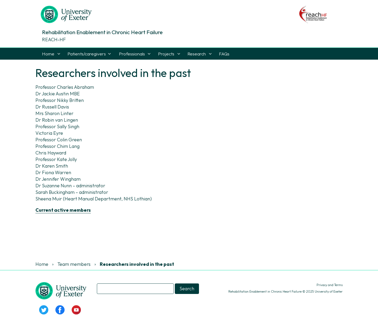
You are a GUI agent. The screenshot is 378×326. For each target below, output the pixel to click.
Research (196, 53)
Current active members (63, 210)
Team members (74, 264)
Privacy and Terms (330, 285)
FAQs (224, 53)
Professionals (132, 53)
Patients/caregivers (86, 53)
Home (48, 53)
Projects (166, 53)
